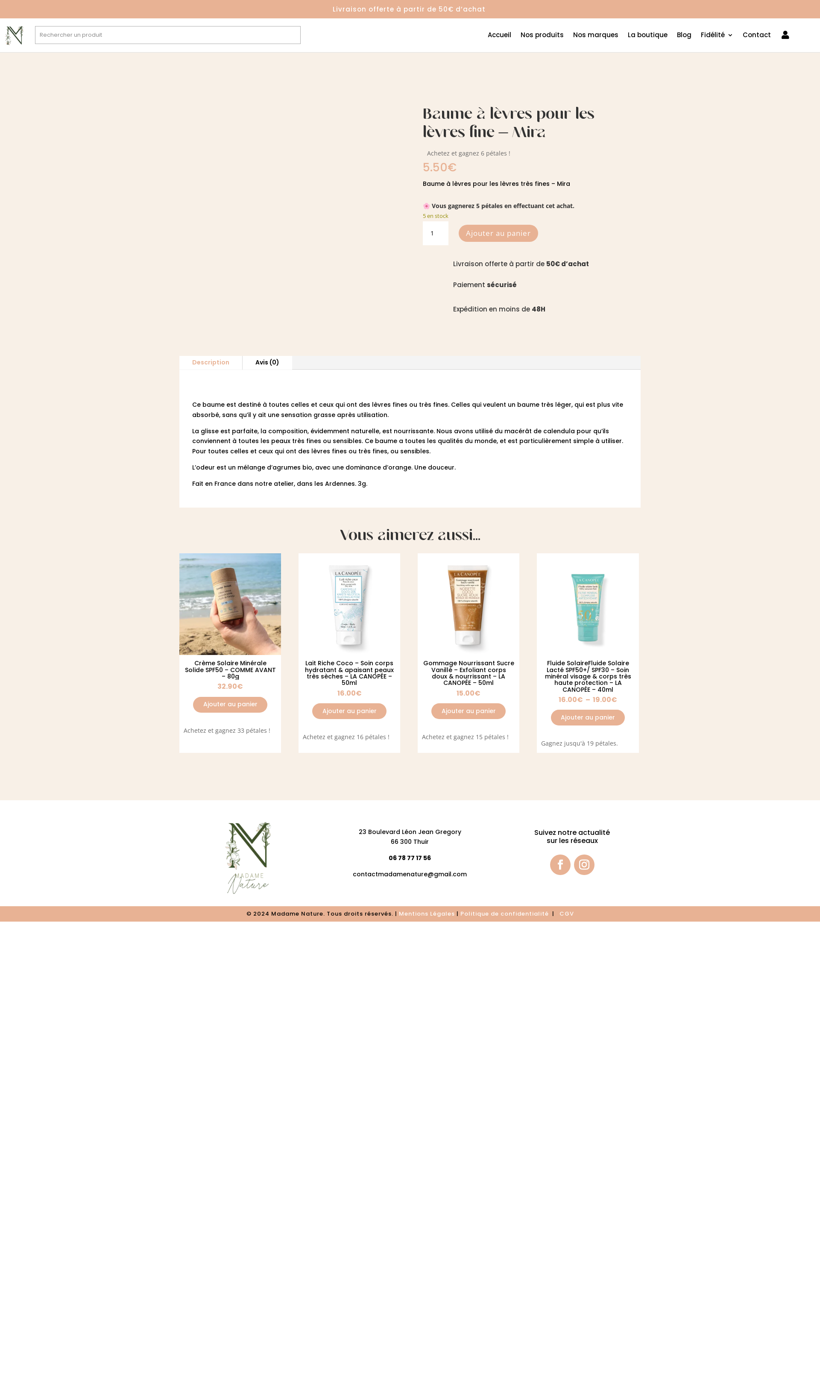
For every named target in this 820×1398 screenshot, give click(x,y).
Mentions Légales (427, 914)
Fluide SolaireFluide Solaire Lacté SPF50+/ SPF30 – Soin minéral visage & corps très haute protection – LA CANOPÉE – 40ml (588, 676)
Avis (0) (267, 362)
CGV (566, 914)
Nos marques (595, 35)
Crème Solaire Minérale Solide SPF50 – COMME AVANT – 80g (230, 670)
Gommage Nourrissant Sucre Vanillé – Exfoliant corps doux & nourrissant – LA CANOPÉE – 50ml (468, 673)
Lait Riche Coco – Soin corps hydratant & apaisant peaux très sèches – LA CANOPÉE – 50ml (349, 673)
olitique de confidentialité (507, 914)
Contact (757, 35)
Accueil (499, 35)
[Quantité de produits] (435, 233)
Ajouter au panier (498, 233)
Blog (684, 35)
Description (210, 362)
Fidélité (713, 35)
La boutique (648, 35)
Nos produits (542, 35)
